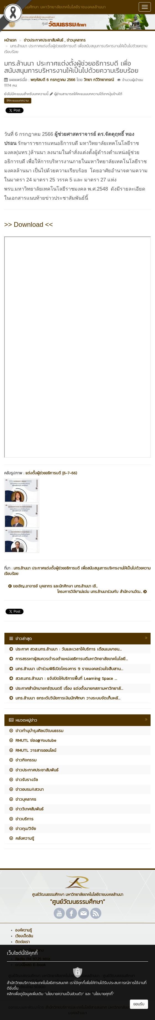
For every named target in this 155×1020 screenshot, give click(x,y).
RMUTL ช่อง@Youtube (32, 740)
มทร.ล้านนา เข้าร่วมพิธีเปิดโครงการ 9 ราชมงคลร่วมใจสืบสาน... (66, 668)
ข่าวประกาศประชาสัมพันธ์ (33, 770)
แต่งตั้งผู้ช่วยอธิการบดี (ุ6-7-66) (51, 473)
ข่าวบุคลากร (22, 799)
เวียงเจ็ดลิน (24, 936)
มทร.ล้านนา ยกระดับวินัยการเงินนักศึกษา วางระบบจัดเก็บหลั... (64, 698)
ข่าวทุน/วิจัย (22, 828)
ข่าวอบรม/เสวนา (26, 789)
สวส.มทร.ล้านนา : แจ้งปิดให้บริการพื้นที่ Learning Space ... (63, 678)
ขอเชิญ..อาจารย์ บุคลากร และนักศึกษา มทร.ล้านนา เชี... (52, 586)
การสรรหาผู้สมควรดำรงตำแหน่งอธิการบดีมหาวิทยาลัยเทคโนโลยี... (68, 658)
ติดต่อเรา (22, 942)
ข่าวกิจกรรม (23, 760)
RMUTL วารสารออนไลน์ (32, 750)
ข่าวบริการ (21, 819)
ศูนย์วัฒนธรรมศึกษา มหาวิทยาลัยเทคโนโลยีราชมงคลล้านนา (55, 7)
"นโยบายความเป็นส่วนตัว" (64, 994)
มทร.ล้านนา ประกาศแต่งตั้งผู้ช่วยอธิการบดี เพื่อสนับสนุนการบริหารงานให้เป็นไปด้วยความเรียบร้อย (77, 571)
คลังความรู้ (21, 838)
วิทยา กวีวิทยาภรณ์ (99, 80)
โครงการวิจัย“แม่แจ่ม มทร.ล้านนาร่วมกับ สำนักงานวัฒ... (102, 592)
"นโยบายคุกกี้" (103, 994)
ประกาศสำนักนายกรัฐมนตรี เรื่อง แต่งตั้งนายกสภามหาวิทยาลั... (66, 688)
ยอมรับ (138, 1004)
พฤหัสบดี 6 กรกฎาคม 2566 (52, 80)
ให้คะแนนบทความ (18, 100)
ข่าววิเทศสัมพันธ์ (26, 809)
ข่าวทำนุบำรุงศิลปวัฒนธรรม (36, 730)
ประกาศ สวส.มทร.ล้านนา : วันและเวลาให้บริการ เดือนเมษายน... (65, 649)
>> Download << (28, 224)
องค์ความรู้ (23, 930)
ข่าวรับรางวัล (23, 779)
